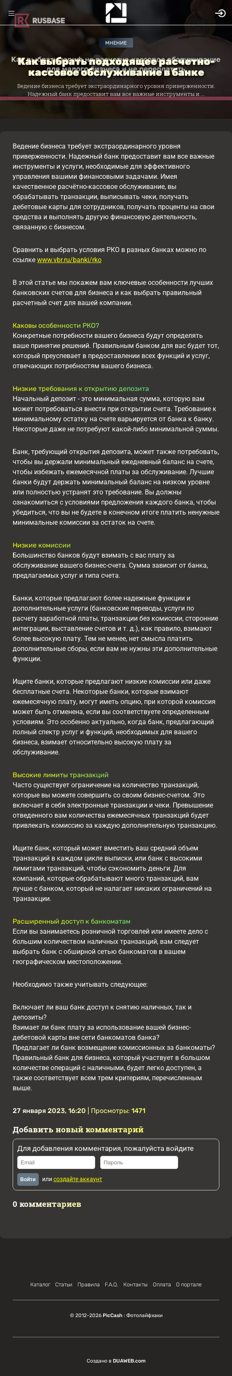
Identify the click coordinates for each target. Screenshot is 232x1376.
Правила (88, 1284)
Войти (28, 1179)
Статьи (63, 1284)
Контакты (135, 1284)
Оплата (162, 1284)
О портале (189, 1284)
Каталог (40, 1284)
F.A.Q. (111, 1284)
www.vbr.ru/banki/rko (69, 260)
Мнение (116, 43)
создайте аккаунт (77, 1179)
